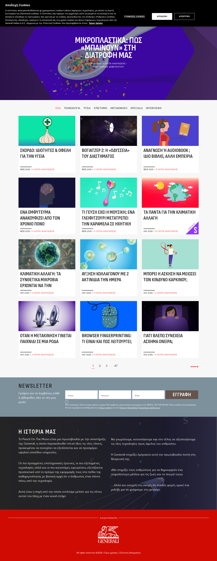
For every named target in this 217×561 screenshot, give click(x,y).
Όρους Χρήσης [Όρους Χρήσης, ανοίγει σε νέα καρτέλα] (96, 22)
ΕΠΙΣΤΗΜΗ (100, 108)
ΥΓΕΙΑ (87, 108)
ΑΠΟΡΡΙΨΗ (184, 15)
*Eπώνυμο (105, 396)
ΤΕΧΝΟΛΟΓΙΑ (72, 108)
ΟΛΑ (58, 108)
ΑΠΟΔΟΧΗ (162, 15)
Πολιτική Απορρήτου (130, 552)
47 (116, 366)
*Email (137, 396)
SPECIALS (136, 108)
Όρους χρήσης (105, 407)
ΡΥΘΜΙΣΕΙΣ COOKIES (134, 15)
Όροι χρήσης (111, 552)
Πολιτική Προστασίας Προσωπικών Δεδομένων (139, 407)
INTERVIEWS (154, 108)
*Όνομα (70, 396)
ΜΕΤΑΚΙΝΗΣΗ (119, 108)
